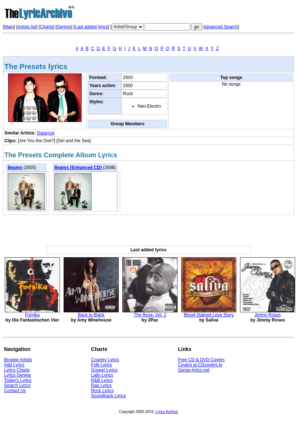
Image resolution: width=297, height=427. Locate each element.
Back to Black (91, 314)
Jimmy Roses (267, 314)
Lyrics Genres (17, 375)
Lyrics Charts (17, 370)
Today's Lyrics (18, 380)
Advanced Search (220, 26)
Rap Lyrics (101, 385)
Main (9, 26)
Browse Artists (18, 359)
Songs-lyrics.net (193, 370)
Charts (46, 26)
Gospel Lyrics (104, 370)
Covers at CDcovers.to (200, 364)
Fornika (32, 314)
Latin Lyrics (102, 375)
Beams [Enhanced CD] (78, 167)
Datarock (45, 133)
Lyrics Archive (166, 412)
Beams (15, 167)
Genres (64, 26)
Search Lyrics (17, 385)
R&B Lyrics (102, 380)
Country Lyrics (105, 359)
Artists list (26, 26)
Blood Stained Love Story (208, 314)
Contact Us (15, 390)
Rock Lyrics (102, 390)
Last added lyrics (91, 26)
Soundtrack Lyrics (108, 395)
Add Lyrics (14, 364)
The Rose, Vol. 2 (150, 314)
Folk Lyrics (101, 364)
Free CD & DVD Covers (201, 359)
